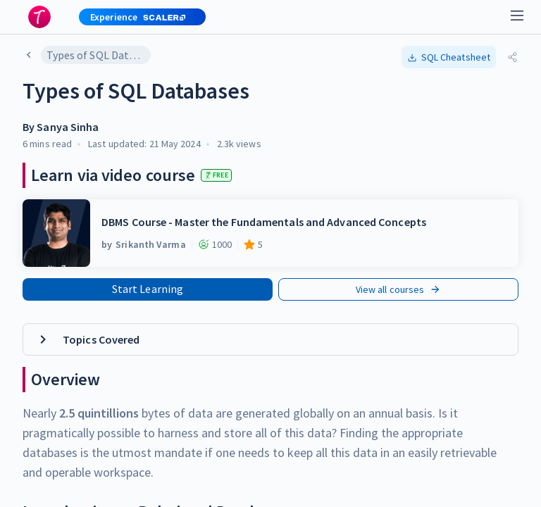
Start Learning (147, 289)
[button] (137, 16)
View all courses (399, 289)
